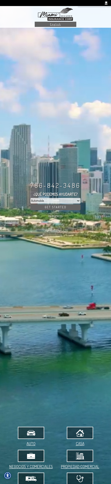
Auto (31, 436)
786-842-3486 (55, 185)
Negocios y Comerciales (31, 459)
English (55, 24)
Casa (80, 436)
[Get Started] (55, 207)
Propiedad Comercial (80, 459)
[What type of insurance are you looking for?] (55, 201)
